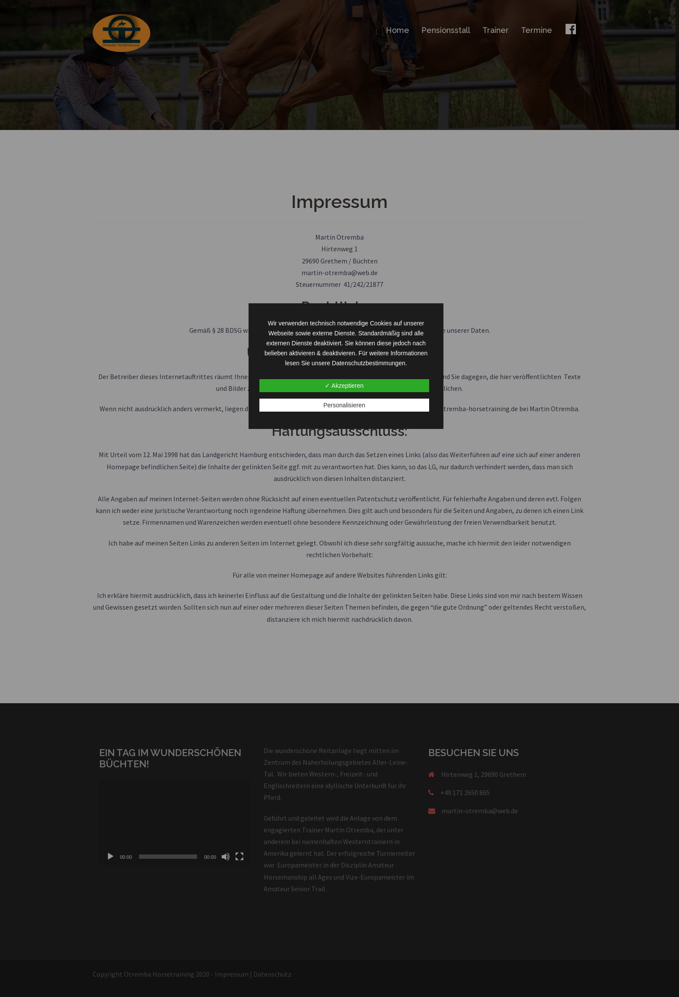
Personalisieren (344, 405)
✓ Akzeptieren (344, 385)
